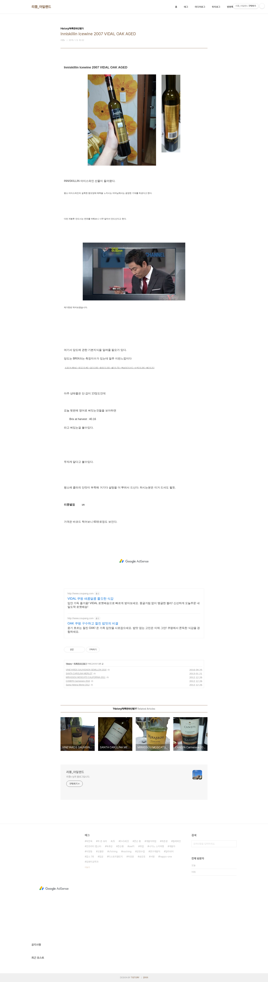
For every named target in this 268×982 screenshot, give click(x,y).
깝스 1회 (90, 856)
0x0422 (124, 841)
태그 (186, 6)
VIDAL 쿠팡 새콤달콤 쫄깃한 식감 (90, 598)
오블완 (100, 851)
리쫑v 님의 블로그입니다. (78, 776)
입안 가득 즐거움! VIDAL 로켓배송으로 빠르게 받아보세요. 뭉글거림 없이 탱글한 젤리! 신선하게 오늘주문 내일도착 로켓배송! (134, 605)
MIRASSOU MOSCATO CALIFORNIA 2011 (85, 677)
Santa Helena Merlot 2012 (78, 685)
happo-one (166, 856)
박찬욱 (89, 841)
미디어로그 (200, 6)
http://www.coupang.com (81, 593)
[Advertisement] (134, 561)
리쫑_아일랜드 (41, 7)
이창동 (89, 851)
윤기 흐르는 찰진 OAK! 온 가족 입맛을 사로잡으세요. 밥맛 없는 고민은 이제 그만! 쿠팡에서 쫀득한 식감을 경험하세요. (134, 629)
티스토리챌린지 (115, 856)
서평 (152, 856)
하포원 (131, 856)
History (69, 664)
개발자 (172, 846)
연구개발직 (155, 851)
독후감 (109, 846)
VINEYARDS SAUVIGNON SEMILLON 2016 (86, 670)
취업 (142, 846)
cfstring (113, 851)
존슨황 (121, 846)
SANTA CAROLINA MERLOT (79, 673)
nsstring (127, 851)
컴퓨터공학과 (92, 861)
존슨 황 (137, 841)
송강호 (142, 856)
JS (113, 841)
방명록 (230, 6)
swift (132, 846)
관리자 (145, 977)
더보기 (87, 867)
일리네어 (169, 851)
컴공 (101, 856)
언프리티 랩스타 (93, 846)
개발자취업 (151, 841)
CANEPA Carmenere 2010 (78, 681)
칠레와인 (177, 841)
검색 (233, 844)
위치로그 (216, 6)
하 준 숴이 (102, 841)
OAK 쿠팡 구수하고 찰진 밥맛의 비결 (93, 623)
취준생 (164, 841)
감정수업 (141, 851)
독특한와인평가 (80, 664)
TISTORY (135, 977)
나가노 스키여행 (156, 846)
